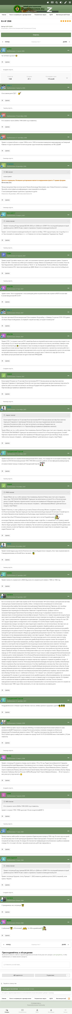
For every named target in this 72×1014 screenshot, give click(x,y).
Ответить (36, 35)
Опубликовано (15, 51)
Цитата (7, 62)
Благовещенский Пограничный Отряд (24, 28)
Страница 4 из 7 (36, 42)
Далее (65, 42)
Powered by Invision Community (36, 1005)
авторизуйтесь (57, 954)
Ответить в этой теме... (12, 964)
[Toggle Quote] (4, 172)
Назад (7, 42)
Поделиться (18, 975)
